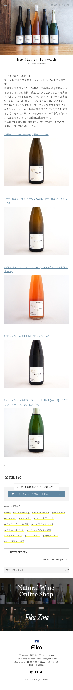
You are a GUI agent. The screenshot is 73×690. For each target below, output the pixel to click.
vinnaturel (11, 518)
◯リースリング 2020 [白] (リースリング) (26, 134)
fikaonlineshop (41, 512)
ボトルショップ (14, 535)
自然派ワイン (51, 535)
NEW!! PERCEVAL (18, 552)
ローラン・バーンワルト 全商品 (33, 494)
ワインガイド (33, 535)
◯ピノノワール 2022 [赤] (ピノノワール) (26, 336)
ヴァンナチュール (45, 518)
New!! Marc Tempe (55, 559)
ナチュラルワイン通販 (40, 530)
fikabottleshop (22, 512)
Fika (8, 512)
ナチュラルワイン (15, 530)
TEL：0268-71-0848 (25, 658)
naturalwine (59, 512)
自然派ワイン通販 (15, 541)
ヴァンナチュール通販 (17, 524)
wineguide (26, 518)
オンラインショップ (43, 524)
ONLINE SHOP (60, 5)
